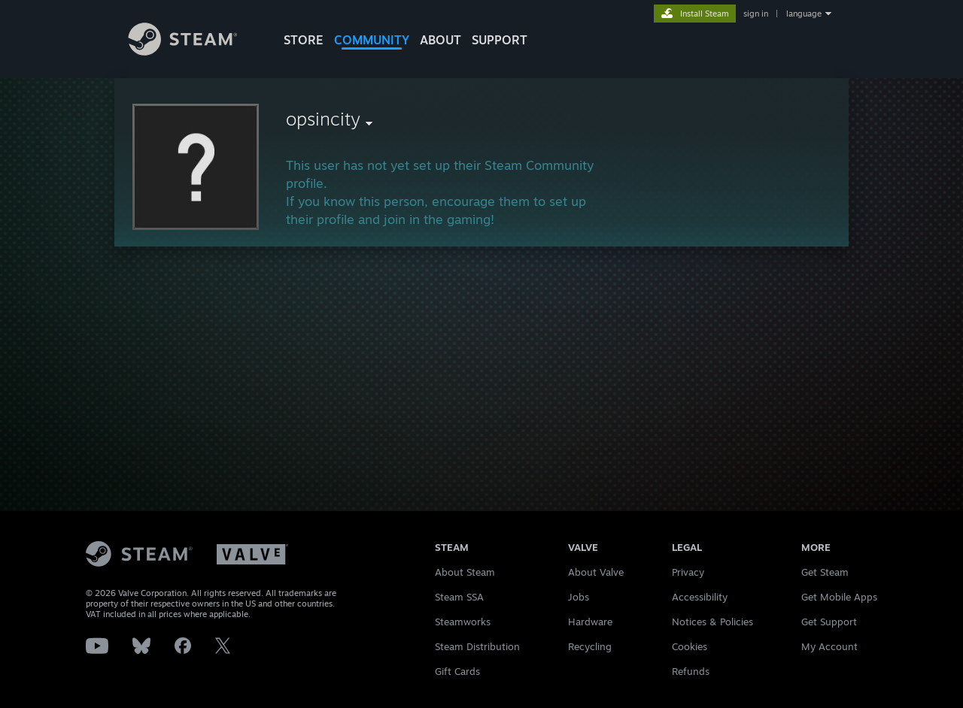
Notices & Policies (712, 622)
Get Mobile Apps (839, 597)
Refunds (690, 671)
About (440, 39)
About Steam (465, 572)
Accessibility (700, 597)
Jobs (578, 597)
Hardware (590, 622)
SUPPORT (499, 39)
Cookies (689, 646)
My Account (829, 646)
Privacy (688, 572)
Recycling (590, 646)
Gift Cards (457, 671)
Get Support (829, 622)
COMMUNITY (371, 39)
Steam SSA (459, 597)
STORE (304, 39)
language (804, 13)
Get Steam (825, 572)
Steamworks (463, 622)
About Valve (596, 572)
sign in (755, 13)
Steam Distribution (477, 646)
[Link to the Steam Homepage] (194, 51)
